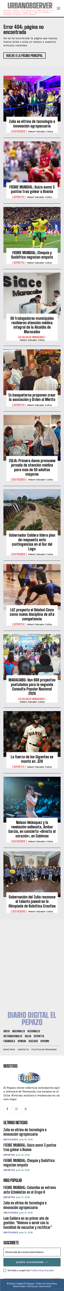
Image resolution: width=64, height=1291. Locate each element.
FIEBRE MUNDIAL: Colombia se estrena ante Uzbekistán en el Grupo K (29, 1189)
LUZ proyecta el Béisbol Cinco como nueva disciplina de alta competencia (32, 614)
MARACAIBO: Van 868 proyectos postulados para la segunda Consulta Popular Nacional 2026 (32, 687)
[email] (32, 1252)
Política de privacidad (42, 1270)
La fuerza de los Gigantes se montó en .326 (32, 759)
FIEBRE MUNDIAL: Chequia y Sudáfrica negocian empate (32, 254)
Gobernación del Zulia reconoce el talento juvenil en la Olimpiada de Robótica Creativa (32, 901)
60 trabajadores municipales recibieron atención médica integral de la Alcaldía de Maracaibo (32, 325)
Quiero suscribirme (32, 1262)
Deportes (19, 197)
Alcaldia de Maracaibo (31, 337)
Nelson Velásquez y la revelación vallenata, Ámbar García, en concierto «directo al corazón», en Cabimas (32, 829)
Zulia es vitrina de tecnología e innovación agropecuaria (32, 123)
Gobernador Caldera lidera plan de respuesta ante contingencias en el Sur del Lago (32, 542)
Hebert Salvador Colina (40, 131)
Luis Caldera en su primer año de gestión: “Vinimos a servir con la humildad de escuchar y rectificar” (27, 1223)
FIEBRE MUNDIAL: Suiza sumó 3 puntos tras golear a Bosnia (32, 189)
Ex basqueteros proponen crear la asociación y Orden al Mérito (32, 397)
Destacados (18, 131)
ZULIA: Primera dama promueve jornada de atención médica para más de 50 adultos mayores (32, 467)
